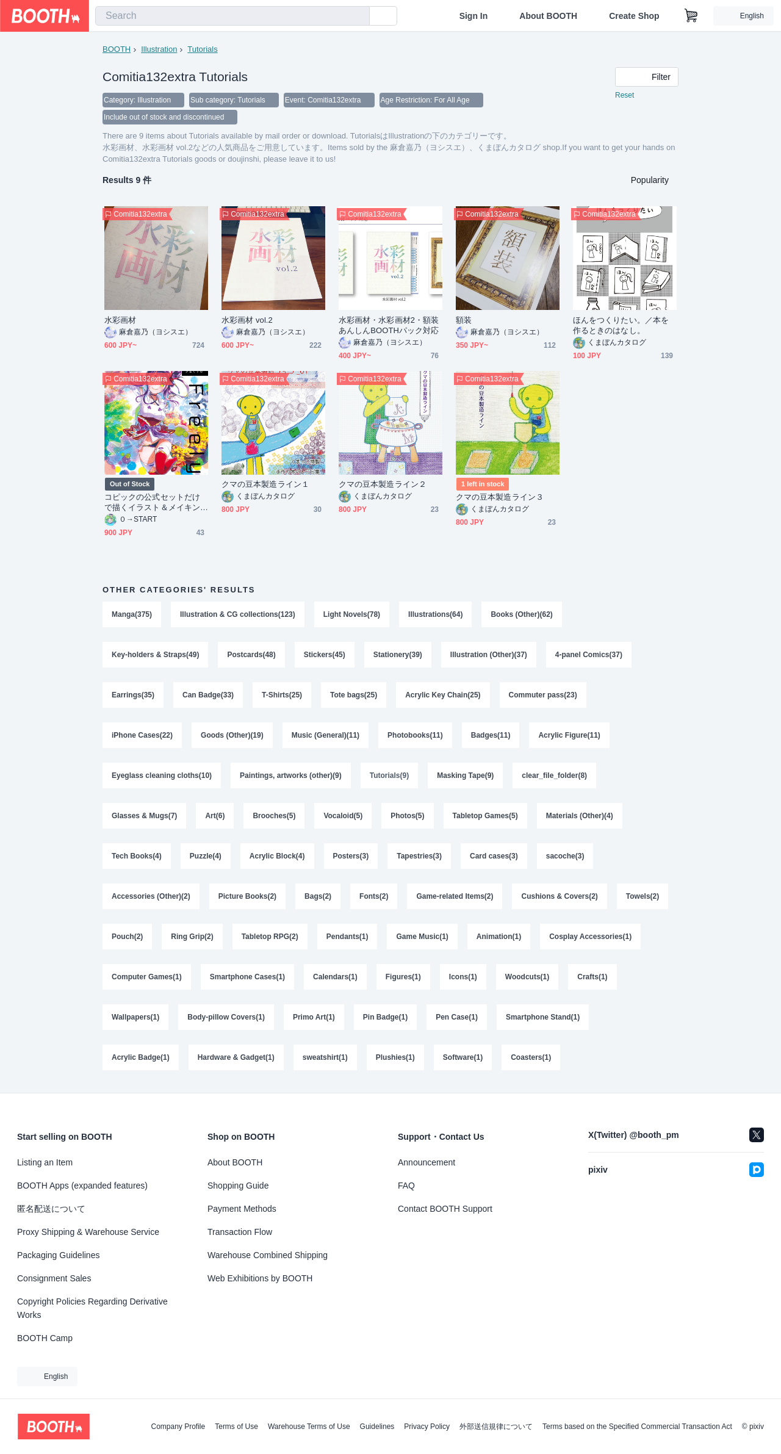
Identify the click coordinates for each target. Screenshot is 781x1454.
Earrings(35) (133, 695)
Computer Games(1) (147, 977)
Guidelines (377, 1426)
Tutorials (202, 49)
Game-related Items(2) (454, 896)
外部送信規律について (496, 1426)
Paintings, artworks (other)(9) (291, 775)
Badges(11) (491, 735)
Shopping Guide (237, 1185)
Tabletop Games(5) (485, 816)
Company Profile (178, 1426)
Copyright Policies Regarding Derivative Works (92, 1308)
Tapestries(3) (419, 856)
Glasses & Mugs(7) (144, 816)
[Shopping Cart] (691, 16)
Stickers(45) (324, 654)
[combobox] (232, 16)
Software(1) (463, 1057)
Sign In (473, 16)
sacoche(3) (565, 856)
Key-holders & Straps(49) (155, 654)
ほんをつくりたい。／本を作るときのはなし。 (621, 325)
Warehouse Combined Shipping (267, 1255)
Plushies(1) (395, 1057)
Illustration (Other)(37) (488, 654)
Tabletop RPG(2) (270, 936)
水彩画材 (120, 320)
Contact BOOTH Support (445, 1209)
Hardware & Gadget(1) (236, 1057)
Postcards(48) (251, 654)
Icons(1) (463, 977)
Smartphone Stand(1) (543, 1017)
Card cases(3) (494, 856)
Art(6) (215, 816)
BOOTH (117, 49)
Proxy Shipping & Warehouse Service (88, 1232)
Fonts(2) (373, 896)
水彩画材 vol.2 (247, 320)
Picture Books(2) (247, 896)
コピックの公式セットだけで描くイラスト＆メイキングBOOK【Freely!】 (152, 502)
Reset (624, 95)
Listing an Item (45, 1162)
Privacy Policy (427, 1426)
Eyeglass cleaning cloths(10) (162, 775)
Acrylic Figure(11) (569, 735)
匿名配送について (51, 1209)
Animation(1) (499, 936)
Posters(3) (351, 856)
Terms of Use (236, 1426)
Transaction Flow (239, 1232)
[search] (357, 16)
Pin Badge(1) (385, 1017)
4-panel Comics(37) (588, 654)
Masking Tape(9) (465, 775)
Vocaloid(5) (342, 816)
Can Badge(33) (208, 695)
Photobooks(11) (415, 735)
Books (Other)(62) (521, 614)
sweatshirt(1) (325, 1057)
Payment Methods (241, 1209)
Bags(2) (317, 896)
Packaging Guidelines (58, 1255)
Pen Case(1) (457, 1017)
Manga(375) (132, 614)
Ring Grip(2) (192, 936)
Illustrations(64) (435, 614)
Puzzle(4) (205, 856)
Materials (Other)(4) (579, 816)
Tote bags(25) (353, 695)
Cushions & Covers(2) (559, 896)
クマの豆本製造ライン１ (265, 484)
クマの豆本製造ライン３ (500, 497)
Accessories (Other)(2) (151, 896)
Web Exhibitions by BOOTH (259, 1278)
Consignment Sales (54, 1278)
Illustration (159, 49)
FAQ (406, 1185)
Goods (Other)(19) (232, 735)
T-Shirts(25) (282, 695)
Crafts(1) (592, 977)
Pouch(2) (127, 936)
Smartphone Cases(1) (247, 977)
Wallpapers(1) (135, 1017)
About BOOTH (548, 16)
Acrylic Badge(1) (141, 1057)
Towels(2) (642, 896)
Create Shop (634, 16)
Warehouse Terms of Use (309, 1426)
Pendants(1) (347, 936)
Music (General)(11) (325, 735)
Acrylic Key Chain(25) (442, 695)
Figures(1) (403, 977)
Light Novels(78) (351, 614)
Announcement (426, 1162)
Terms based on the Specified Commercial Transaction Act (637, 1426)
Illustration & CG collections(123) (237, 614)
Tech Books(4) (137, 856)
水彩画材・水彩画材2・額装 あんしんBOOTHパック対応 (390, 325)
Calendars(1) (335, 977)
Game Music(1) (422, 936)
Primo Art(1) (314, 1017)
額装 (464, 320)
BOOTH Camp (45, 1338)
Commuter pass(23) (543, 695)
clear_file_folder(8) (554, 775)
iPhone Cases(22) (142, 735)
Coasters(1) (531, 1057)
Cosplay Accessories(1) (590, 936)
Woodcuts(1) (527, 977)
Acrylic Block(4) (277, 856)
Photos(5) (407, 816)
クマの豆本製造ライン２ (382, 484)
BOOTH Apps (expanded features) (82, 1185)
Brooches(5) (274, 816)
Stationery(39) (397, 654)
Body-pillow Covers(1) (226, 1017)
